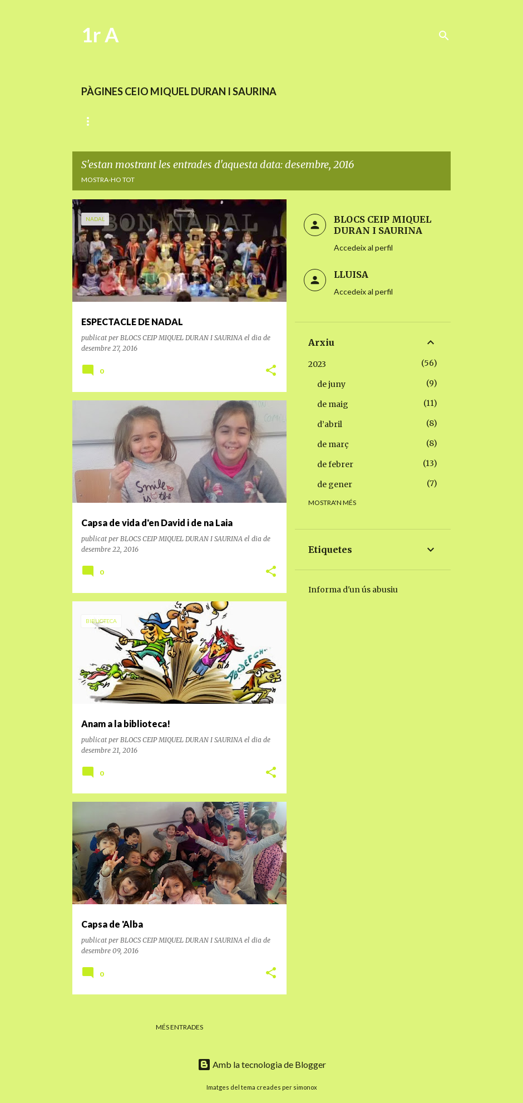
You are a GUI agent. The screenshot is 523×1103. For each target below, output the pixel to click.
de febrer (335, 464)
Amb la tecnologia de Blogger (262, 1064)
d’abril (329, 424)
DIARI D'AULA (103, 121)
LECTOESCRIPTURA (183, 121)
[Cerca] (444, 35)
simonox (305, 1087)
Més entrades (179, 1027)
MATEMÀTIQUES (269, 121)
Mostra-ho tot (108, 179)
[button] (271, 371)
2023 (317, 364)
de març (333, 444)
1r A (100, 34)
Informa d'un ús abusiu (353, 590)
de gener (334, 484)
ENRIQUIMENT (345, 121)
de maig (332, 404)
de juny (331, 384)
